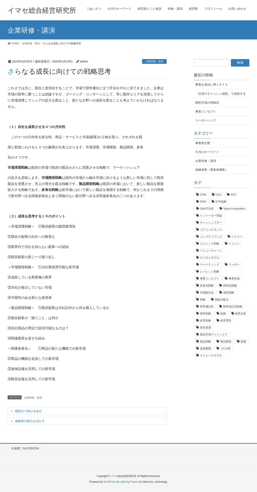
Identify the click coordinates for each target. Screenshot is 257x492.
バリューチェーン (211, 250)
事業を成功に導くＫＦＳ (211, 84)
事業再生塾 (202, 143)
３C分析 (225, 348)
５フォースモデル (211, 355)
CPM (203, 194)
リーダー (234, 264)
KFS (233, 194)
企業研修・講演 (154, 61)
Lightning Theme (128, 481)
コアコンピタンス (211, 229)
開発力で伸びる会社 (28, 411)
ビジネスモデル (209, 257)
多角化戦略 (207, 285)
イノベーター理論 (211, 215)
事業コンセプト (205, 111)
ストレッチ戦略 (209, 243)
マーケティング (209, 264)
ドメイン (234, 243)
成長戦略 (228, 292)
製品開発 (225, 341)
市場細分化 (207, 292)
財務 (243, 341)
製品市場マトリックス (214, 334)
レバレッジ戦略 (209, 271)
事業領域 (234, 278)
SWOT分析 (207, 208)
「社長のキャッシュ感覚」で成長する (220, 93)
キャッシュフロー (211, 222)
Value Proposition (234, 208)
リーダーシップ (205, 120)
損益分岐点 (222, 299)
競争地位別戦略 (232, 306)
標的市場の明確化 (207, 102)
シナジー (236, 236)
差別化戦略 (230, 285)
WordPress (109, 481)
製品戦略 (205, 341)
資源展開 (205, 348)
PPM (203, 201)
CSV (218, 194)
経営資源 (205, 327)
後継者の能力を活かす (30, 421)
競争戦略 (205, 313)
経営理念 (225, 320)
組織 (223, 313)
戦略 (202, 299)
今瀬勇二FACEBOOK (25, 448)
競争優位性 (207, 306)
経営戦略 (205, 320)
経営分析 (240, 313)
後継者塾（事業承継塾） (211, 169)
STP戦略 (220, 201)
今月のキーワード (207, 152)
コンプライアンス (211, 236)
